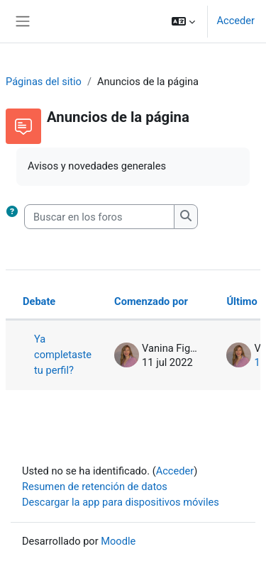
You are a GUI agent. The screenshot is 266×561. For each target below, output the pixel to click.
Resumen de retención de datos (94, 486)
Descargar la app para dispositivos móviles (120, 502)
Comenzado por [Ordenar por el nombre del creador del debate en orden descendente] (151, 301)
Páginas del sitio (44, 81)
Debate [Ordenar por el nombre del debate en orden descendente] (39, 301)
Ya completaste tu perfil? (63, 355)
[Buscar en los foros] (99, 217)
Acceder (235, 20)
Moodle (118, 541)
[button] (183, 21)
